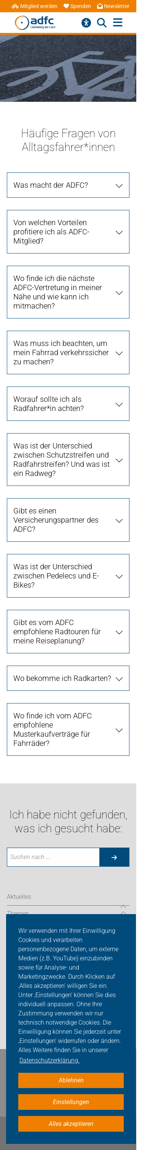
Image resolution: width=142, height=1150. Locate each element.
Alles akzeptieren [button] (71, 1123)
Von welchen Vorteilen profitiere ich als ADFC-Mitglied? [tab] (51, 231)
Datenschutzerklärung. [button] (49, 1060)
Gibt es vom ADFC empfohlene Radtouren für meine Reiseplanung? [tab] (57, 631)
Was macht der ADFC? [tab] (50, 185)
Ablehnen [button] (71, 1080)
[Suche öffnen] (102, 23)
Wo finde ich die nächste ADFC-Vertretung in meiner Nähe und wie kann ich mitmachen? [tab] (57, 292)
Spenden (77, 6)
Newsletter (113, 6)
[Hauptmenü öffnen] (118, 22)
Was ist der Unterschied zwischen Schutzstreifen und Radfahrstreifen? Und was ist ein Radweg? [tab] (61, 459)
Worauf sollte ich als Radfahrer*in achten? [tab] (48, 404)
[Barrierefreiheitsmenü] (86, 23)
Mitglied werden (34, 6)
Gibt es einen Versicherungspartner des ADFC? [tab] (56, 520)
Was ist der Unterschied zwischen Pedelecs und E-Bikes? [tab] (56, 576)
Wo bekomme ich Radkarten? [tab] (62, 678)
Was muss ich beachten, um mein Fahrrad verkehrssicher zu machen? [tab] (61, 352)
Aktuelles (19, 896)
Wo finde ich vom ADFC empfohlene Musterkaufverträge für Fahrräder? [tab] (52, 729)
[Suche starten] (114, 857)
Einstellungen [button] (71, 1102)
